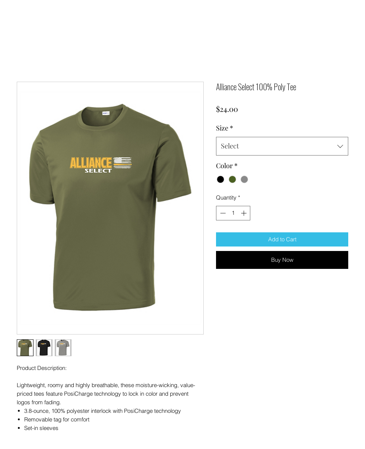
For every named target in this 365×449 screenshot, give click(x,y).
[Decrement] (222, 213)
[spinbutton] (233, 213)
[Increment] (244, 213)
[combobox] (282, 146)
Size (224, 127)
